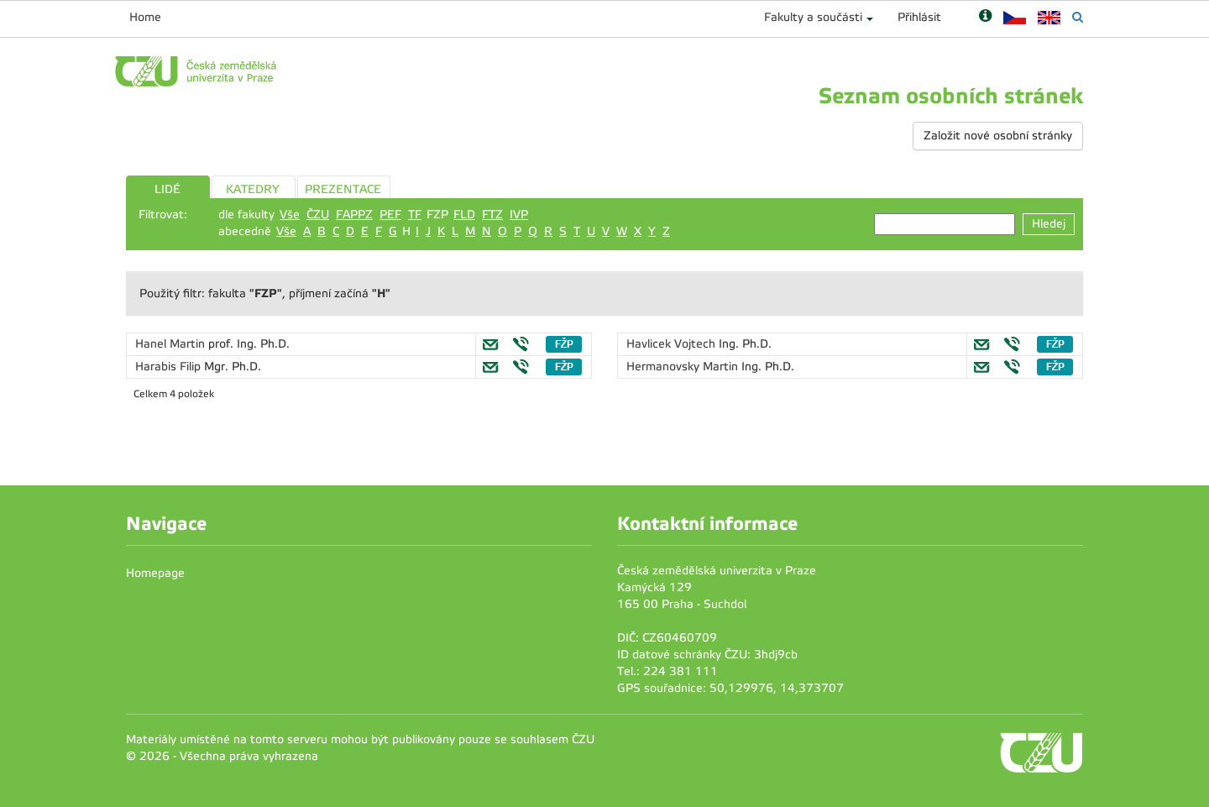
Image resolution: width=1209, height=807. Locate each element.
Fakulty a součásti (813, 17)
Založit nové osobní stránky (998, 135)
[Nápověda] (985, 17)
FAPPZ (354, 214)
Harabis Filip (169, 366)
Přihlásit (919, 17)
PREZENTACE (343, 189)
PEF (390, 214)
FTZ (492, 214)
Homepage (155, 573)
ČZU (317, 214)
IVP (519, 214)
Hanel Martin (171, 344)
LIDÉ (167, 189)
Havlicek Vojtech (672, 344)
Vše (290, 214)
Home (145, 17)
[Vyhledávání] (1077, 17)
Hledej (1048, 223)
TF (414, 214)
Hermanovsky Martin (683, 366)
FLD (464, 214)
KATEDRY (253, 189)
